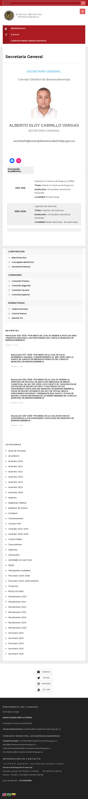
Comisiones (15, 275)
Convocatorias (15, 544)
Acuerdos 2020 (15, 461)
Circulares (13, 513)
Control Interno (19, 313)
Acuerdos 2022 (15, 471)
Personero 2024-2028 (19, 575)
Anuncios (12, 497)
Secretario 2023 (16, 638)
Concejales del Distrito (23, 262)
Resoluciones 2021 (17, 601)
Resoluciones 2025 (17, 622)
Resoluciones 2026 (17, 627)
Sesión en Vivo (14, 28)
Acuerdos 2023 (15, 476)
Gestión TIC (17, 318)
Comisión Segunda (21, 285)
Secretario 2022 (16, 632)
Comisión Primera (20, 281)
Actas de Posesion (17, 450)
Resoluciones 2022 (17, 606)
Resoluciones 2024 (17, 617)
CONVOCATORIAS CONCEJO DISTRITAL (24, 41)
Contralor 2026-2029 (18, 533)
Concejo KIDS (14, 523)
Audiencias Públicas (17, 502)
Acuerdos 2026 (15, 492)
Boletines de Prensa (18, 507)
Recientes (12, 330)
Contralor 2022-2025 (18, 528)
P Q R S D (11, 35)
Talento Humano (20, 309)
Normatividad (16, 302)
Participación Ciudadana (19, 570)
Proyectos (13, 585)
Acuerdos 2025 (15, 487)
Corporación (16, 251)
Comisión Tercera (20, 290)
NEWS (11, 565)
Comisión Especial (21, 294)
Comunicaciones (15, 518)
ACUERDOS (13, 455)
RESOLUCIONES (16, 591)
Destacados (14, 554)
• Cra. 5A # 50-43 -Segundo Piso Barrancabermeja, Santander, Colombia (33, 763)
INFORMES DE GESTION (20, 559)
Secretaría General (21, 266)
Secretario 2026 (16, 653)
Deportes (13, 549)
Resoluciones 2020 (17, 596)
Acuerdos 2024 (15, 481)
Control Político (15, 539)
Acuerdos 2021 (15, 466)
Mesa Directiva (19, 257)
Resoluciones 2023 (17, 612)
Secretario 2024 (16, 643)
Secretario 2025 (16, 648)
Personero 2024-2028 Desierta (23, 580)
